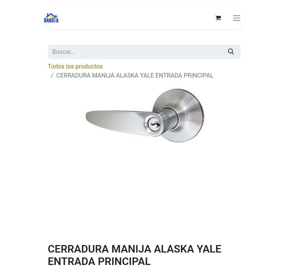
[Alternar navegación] (237, 18)
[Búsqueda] (231, 52)
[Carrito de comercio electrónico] (218, 17)
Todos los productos (75, 66)
